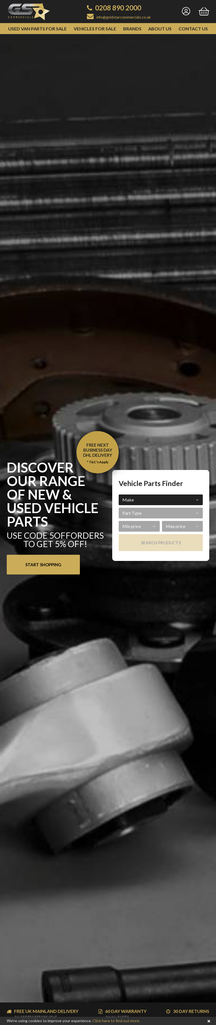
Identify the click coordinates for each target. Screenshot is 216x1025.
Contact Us (193, 28)
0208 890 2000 (118, 8)
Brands (132, 28)
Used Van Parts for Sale (37, 28)
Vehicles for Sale (95, 28)
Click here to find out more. (116, 1020)
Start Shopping (43, 564)
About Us (160, 28)
